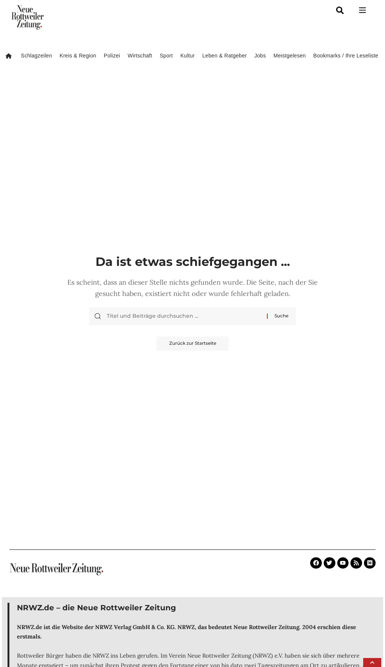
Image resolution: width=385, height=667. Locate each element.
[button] (372, 662)
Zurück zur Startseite (192, 344)
